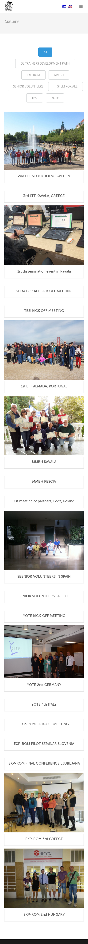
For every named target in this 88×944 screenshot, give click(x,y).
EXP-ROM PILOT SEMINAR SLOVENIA (44, 744)
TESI (35, 98)
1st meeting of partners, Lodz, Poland (44, 501)
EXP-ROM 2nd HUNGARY (44, 914)
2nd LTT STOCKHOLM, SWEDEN (44, 176)
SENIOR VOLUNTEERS (28, 86)
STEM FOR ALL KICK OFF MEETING (44, 291)
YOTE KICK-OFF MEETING (44, 616)
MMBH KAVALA (44, 462)
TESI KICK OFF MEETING (44, 311)
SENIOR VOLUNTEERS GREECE (44, 596)
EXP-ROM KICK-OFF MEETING (44, 724)
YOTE (55, 98)
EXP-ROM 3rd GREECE (44, 839)
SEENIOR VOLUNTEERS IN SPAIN (44, 576)
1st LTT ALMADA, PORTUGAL (44, 386)
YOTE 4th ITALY (44, 704)
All (45, 52)
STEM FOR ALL (67, 86)
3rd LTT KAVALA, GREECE (44, 196)
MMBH (59, 75)
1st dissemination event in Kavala (44, 271)
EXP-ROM (33, 75)
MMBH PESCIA (44, 481)
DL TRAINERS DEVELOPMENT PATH (45, 63)
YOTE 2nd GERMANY (44, 685)
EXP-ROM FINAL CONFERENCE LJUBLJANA (44, 763)
